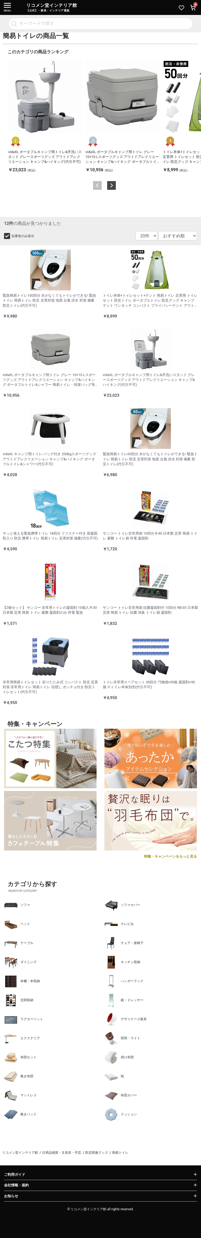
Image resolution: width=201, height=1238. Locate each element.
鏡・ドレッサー (123, 1000)
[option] (45, 116)
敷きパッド (20, 1114)
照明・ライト (122, 1038)
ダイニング (20, 962)
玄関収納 (18, 1000)
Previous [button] (97, 185)
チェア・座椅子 (123, 943)
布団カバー (120, 1095)
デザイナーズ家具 (125, 1019)
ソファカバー (122, 905)
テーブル (18, 943)
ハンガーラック (123, 981)
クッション (120, 1114)
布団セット (20, 1057)
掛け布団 (119, 1057)
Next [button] (111, 185)
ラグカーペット (23, 1019)
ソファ (17, 905)
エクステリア (22, 1038)
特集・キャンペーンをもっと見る (170, 856)
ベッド (17, 924)
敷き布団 (18, 1076)
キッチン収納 (122, 962)
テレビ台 (119, 924)
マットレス (20, 1095)
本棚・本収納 (22, 981)
